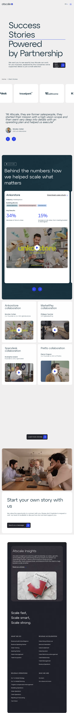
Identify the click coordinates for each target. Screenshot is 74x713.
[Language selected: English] (66, 4)
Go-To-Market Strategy (17, 678)
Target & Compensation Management (22, 684)
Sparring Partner (15, 651)
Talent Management (45, 661)
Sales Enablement (44, 648)
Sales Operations (16, 691)
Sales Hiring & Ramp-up (46, 641)
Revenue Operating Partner (18, 644)
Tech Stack (14, 701)
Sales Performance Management (48, 654)
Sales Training (15, 648)
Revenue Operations (44, 664)
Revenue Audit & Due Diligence (19, 641)
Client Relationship (44, 657)
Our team (41, 678)
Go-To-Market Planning (18, 681)
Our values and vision (45, 681)
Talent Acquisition (16, 657)
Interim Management (17, 654)
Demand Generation (45, 644)
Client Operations (16, 694)
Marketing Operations (17, 688)
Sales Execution (43, 651)
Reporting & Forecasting (18, 698)
